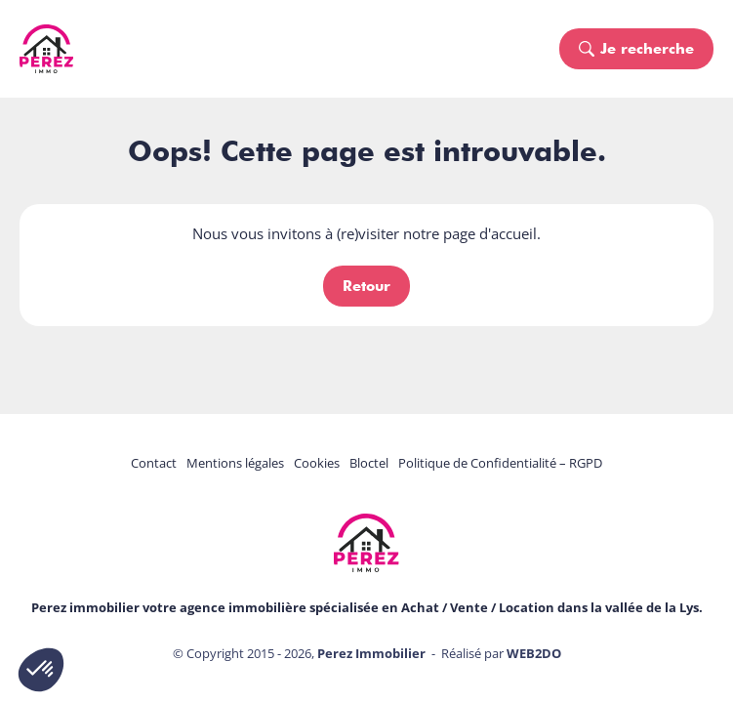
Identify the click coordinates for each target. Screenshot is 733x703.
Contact (154, 463)
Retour (366, 285)
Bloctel (368, 463)
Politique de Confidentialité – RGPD (500, 463)
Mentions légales (235, 463)
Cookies (317, 463)
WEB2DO (534, 653)
